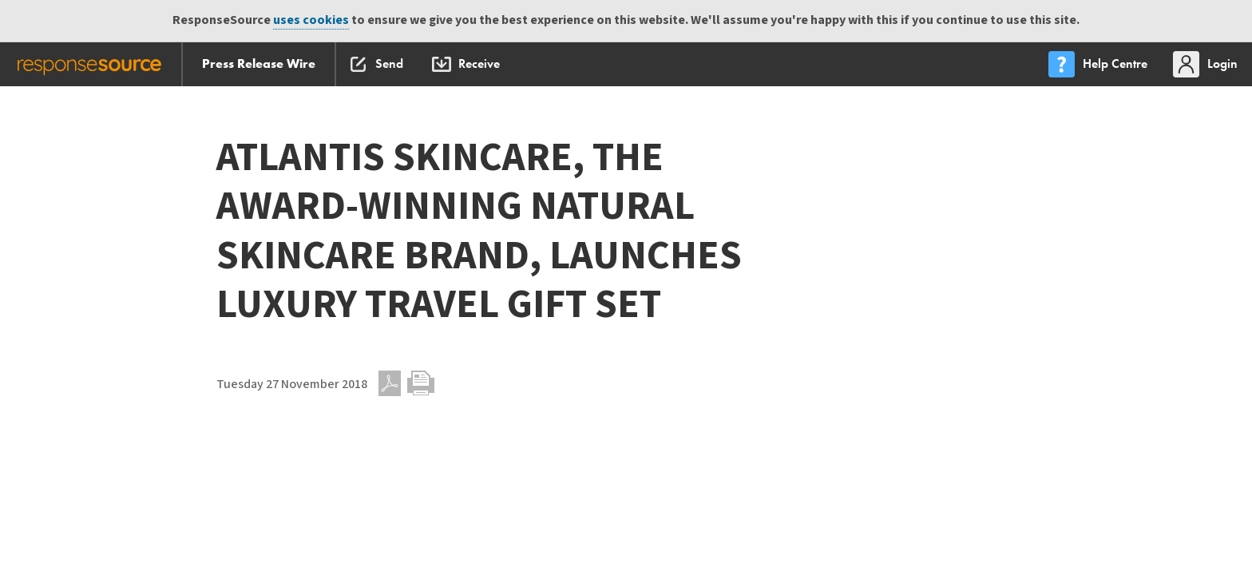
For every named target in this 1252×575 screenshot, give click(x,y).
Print (420, 383)
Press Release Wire (258, 63)
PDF (389, 383)
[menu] (1099, 64)
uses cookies (311, 20)
